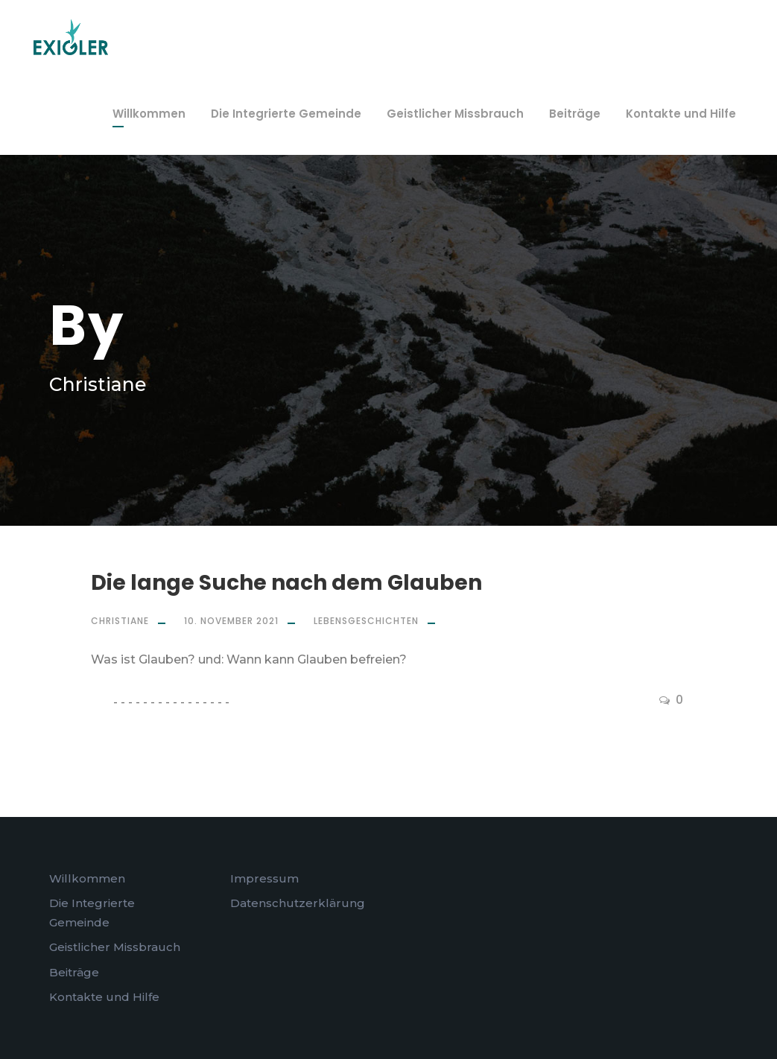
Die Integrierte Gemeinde (286, 113)
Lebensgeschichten (366, 620)
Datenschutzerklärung (297, 903)
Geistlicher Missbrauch (455, 113)
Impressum (264, 878)
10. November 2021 (231, 620)
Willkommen (148, 113)
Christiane (120, 620)
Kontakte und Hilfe (681, 113)
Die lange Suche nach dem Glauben (286, 582)
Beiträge (574, 113)
